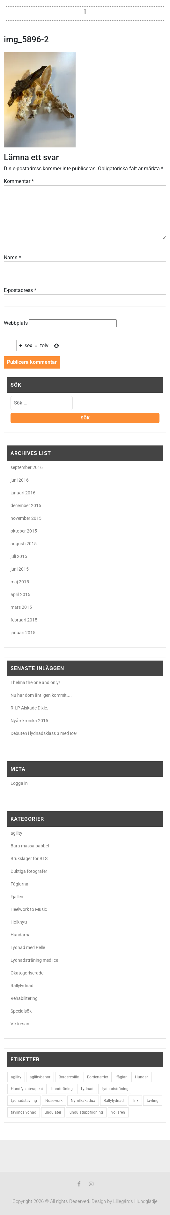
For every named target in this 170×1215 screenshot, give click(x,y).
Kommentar (19, 181)
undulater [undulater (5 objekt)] (53, 1112)
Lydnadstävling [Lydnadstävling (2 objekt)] (24, 1100)
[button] (85, 12)
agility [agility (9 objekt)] (16, 1077)
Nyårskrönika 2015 (29, 720)
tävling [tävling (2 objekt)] (153, 1100)
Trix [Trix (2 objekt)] (135, 1100)
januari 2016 (23, 492)
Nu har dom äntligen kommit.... (41, 695)
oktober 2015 (24, 530)
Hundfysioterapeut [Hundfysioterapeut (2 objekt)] (27, 1089)
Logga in (19, 783)
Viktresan (20, 1023)
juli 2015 (19, 556)
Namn (12, 258)
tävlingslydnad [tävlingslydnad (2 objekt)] (23, 1112)
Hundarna (21, 934)
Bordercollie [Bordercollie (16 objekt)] (69, 1077)
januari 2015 (23, 632)
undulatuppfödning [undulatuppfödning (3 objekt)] (86, 1112)
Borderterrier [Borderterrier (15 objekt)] (97, 1077)
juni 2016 (20, 480)
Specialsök (21, 1011)
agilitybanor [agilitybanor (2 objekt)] (40, 1077)
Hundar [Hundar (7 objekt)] (141, 1077)
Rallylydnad (22, 985)
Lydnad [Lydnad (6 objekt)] (87, 1089)
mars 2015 (21, 607)
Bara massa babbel (30, 845)
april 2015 (20, 594)
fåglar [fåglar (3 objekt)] (121, 1077)
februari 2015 (24, 619)
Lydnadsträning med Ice (34, 960)
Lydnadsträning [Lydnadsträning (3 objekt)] (115, 1089)
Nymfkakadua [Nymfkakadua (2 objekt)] (83, 1100)
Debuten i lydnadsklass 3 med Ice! (44, 733)
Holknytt (19, 922)
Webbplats (16, 323)
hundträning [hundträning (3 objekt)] (62, 1089)
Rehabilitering (24, 998)
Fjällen (17, 896)
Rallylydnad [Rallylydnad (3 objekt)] (114, 1100)
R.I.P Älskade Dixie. (29, 707)
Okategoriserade (27, 972)
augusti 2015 (24, 543)
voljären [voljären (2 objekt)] (118, 1112)
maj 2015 (20, 581)
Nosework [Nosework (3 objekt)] (54, 1100)
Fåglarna (19, 883)
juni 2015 (20, 569)
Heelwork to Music (29, 909)
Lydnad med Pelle (28, 947)
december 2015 (26, 505)
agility (16, 833)
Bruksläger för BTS (29, 858)
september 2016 (27, 467)
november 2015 (26, 518)
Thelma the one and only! (35, 682)
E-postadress (20, 290)
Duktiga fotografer (29, 871)
